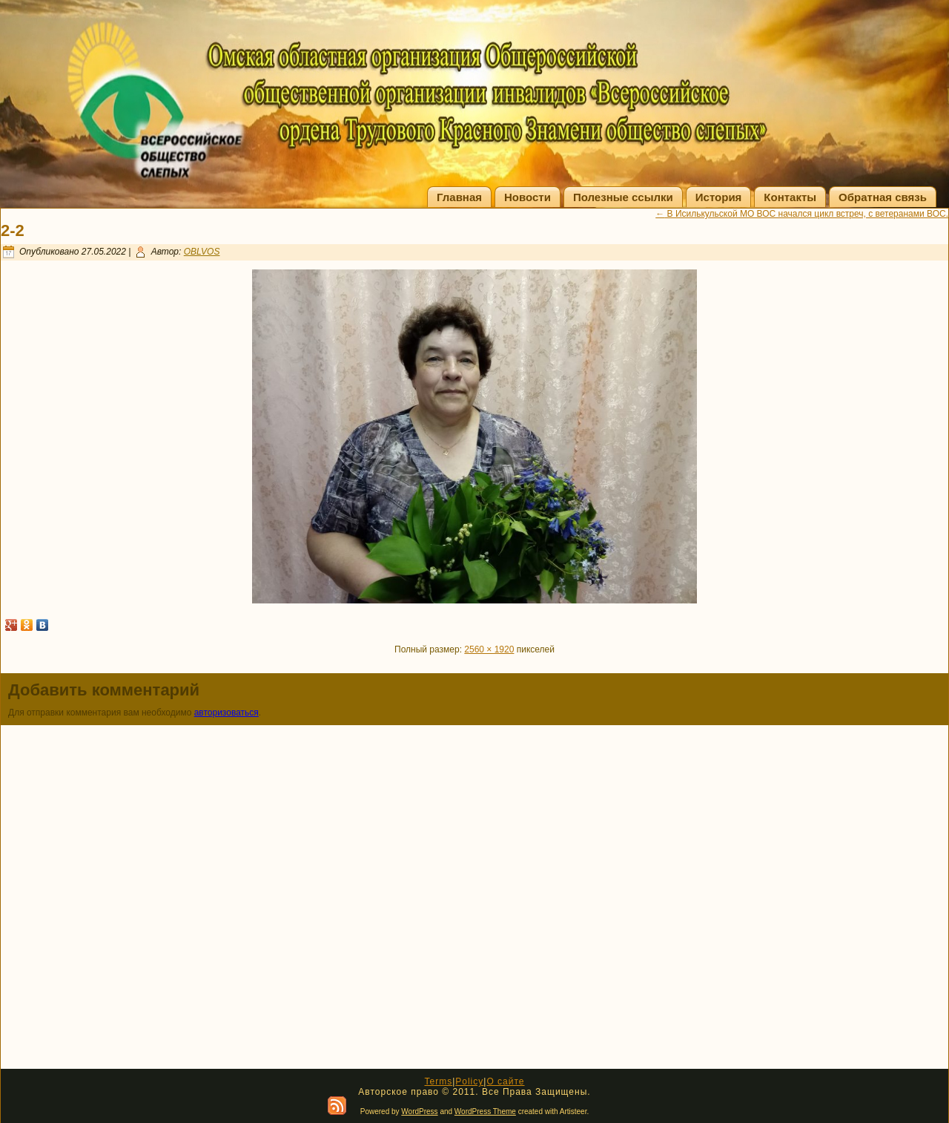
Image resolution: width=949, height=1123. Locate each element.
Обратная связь (883, 197)
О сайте (505, 1081)
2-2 (12, 230)
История (718, 197)
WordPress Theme (485, 1111)
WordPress (419, 1111)
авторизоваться (226, 712)
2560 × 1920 (489, 649)
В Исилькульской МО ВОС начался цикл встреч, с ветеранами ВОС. (801, 214)
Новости (527, 197)
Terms (438, 1081)
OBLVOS (202, 251)
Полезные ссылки (623, 197)
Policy (469, 1081)
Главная (459, 197)
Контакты (790, 197)
